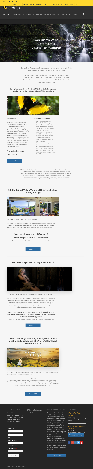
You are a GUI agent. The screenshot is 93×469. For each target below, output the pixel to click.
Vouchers (75, 14)
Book (3, 14)
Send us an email (75, 435)
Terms (76, 4)
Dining (19, 4)
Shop (66, 4)
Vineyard (68, 14)
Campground (39, 14)
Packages (9, 14)
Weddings (25, 4)
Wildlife (32, 4)
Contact (71, 4)
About (5, 4)
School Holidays (12, 4)
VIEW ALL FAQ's (56, 456)
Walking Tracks (47, 4)
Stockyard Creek (30, 14)
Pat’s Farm (21, 14)
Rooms (15, 14)
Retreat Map (39, 4)
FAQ (62, 4)
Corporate (53, 14)
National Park (56, 4)
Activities (46, 14)
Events (62, 14)
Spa (58, 14)
